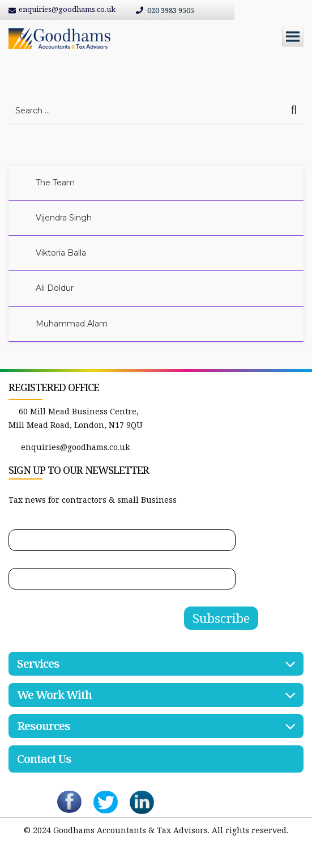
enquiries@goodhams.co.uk (75, 447)
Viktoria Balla (61, 253)
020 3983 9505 (165, 10)
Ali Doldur (55, 288)
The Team (55, 182)
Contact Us (44, 758)
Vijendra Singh (64, 218)
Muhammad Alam (72, 324)
